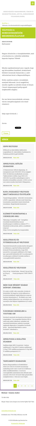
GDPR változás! (10, 146)
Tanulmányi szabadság (14, 361)
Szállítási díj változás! (14, 268)
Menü (33, 3)
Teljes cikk (16, 157)
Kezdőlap (5, 23)
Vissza (5, 133)
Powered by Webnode (18, 423)
